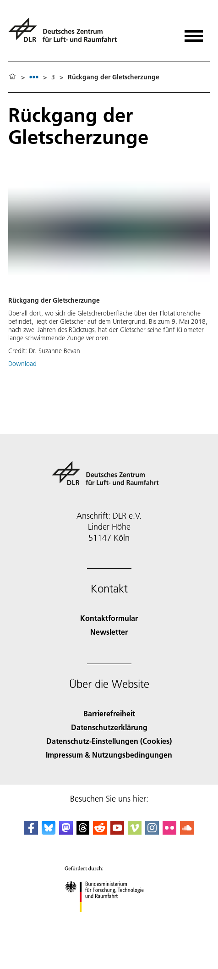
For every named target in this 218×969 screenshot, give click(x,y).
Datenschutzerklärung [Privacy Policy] (109, 727)
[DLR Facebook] (31, 831)
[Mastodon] (66, 831)
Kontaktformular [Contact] (109, 618)
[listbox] (33, 77)
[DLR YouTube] (117, 831)
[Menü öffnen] (194, 33)
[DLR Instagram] (152, 831)
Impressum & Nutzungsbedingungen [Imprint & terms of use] (109, 754)
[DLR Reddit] (100, 831)
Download (22, 364)
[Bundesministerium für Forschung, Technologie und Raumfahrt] (109, 920)
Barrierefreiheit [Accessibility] (109, 713)
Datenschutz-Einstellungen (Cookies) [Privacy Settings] (109, 741)
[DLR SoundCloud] (187, 831)
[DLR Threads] (82, 831)
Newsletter (109, 632)
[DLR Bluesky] (48, 831)
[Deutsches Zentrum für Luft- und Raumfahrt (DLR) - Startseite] (66, 33)
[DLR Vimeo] (135, 831)
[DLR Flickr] (169, 831)
